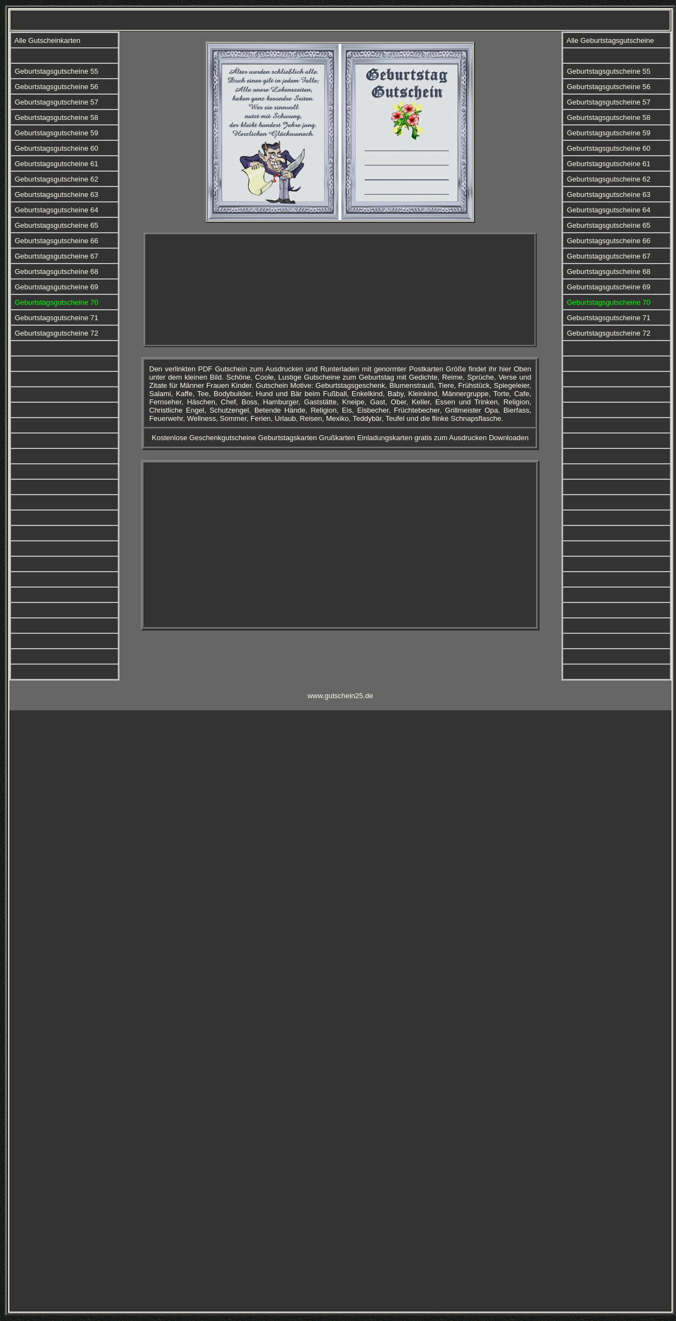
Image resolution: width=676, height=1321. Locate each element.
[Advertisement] (340, 290)
